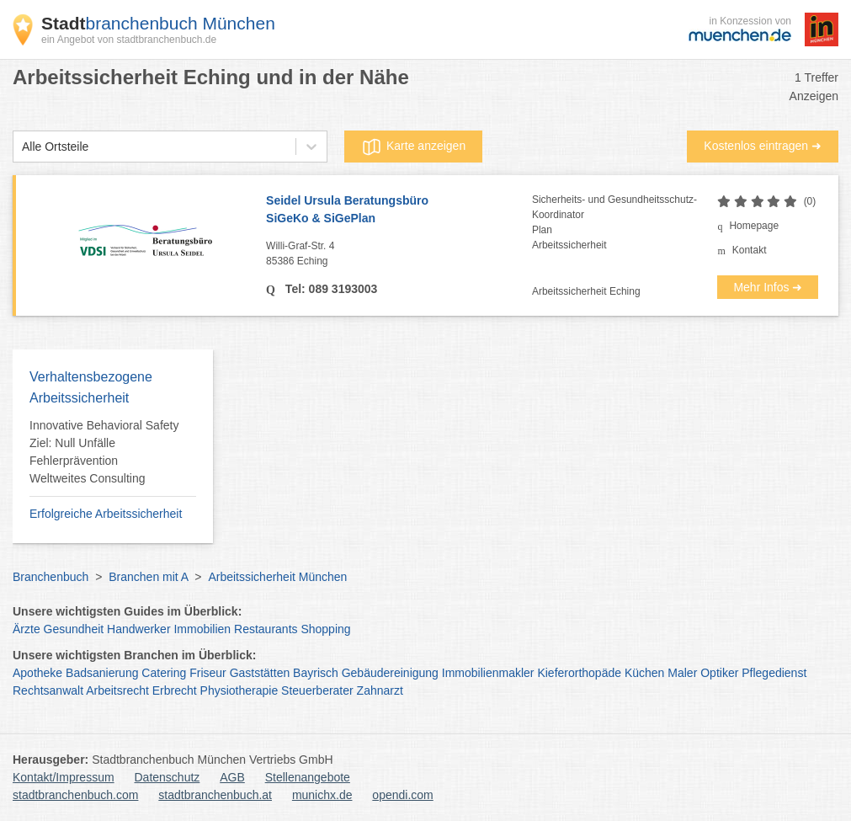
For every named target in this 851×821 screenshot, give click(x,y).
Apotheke (37, 673)
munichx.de (322, 795)
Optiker (719, 673)
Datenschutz (167, 777)
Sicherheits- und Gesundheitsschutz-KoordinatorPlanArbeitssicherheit (614, 222)
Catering (163, 673)
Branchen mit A (148, 577)
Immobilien (202, 629)
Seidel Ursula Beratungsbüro (399, 210)
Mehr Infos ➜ (767, 287)
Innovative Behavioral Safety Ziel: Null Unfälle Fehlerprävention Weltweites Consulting (103, 451)
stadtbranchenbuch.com (75, 795)
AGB (232, 777)
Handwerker (138, 629)
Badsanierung (102, 673)
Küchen (644, 673)
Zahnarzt (380, 690)
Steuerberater (317, 690)
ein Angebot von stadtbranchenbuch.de (128, 39)
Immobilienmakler (488, 673)
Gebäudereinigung (390, 673)
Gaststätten (260, 673)
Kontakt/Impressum (63, 777)
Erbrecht (174, 690)
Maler (682, 673)
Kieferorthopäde (579, 673)
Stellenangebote (307, 777)
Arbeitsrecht (117, 690)
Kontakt (749, 250)
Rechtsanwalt (48, 690)
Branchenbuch (50, 577)
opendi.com (402, 795)
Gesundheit (74, 629)
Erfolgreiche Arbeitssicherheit (105, 513)
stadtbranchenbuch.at (215, 795)
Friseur (207, 673)
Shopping (325, 629)
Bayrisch (315, 673)
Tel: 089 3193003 (329, 289)
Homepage (754, 226)
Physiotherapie (239, 690)
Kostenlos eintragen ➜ (763, 145)
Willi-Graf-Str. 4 (399, 254)
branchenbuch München (158, 23)
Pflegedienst (774, 673)
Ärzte (26, 629)
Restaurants (265, 629)
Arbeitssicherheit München (277, 577)
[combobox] (22, 147)
